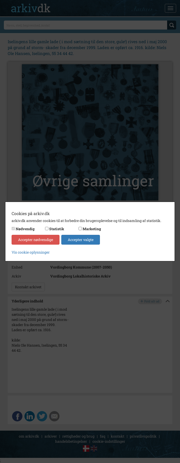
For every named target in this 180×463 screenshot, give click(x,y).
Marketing (92, 228)
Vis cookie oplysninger (31, 252)
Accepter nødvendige (35, 239)
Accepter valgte (80, 239)
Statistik (56, 228)
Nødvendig (25, 228)
